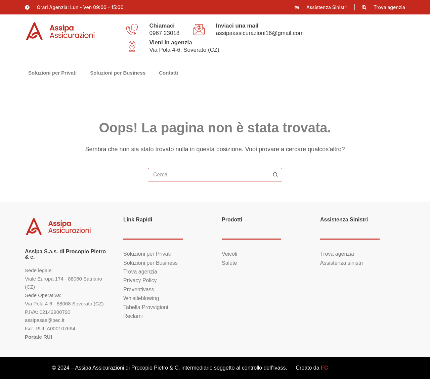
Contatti (168, 73)
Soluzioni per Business (117, 73)
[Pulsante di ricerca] (275, 174)
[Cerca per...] (208, 174)
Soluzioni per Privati (52, 73)
